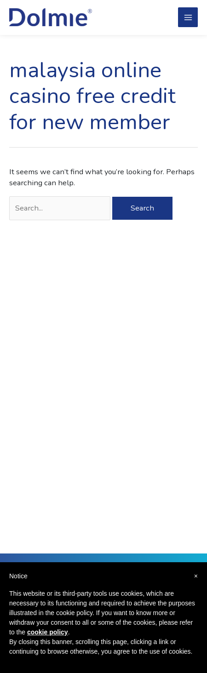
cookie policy (47, 632)
